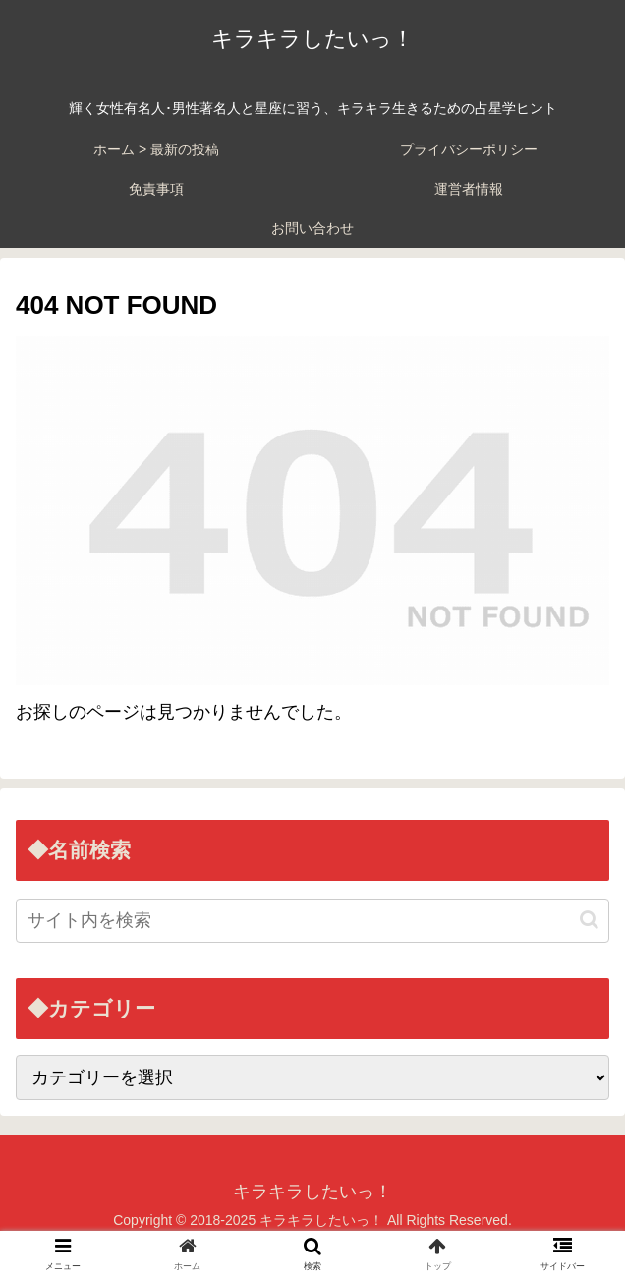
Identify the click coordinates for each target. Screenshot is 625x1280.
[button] (589, 919)
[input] (312, 921)
